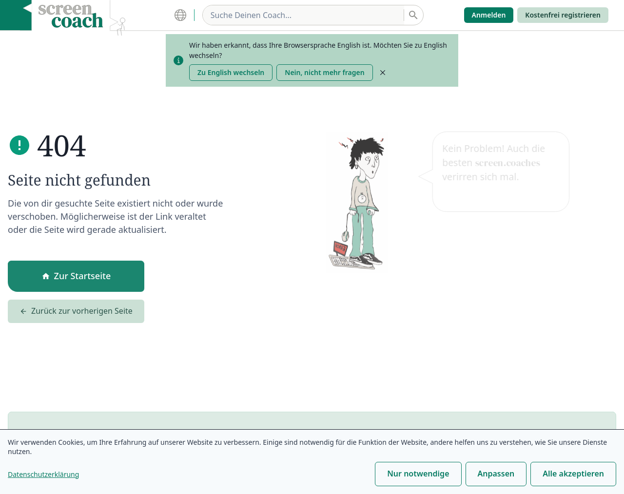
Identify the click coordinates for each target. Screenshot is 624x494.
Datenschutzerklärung (43, 474)
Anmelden (489, 14)
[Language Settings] (185, 15)
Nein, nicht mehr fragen (324, 72)
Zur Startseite (76, 277)
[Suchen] (413, 15)
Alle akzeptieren (573, 473)
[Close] (383, 72)
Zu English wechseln (230, 72)
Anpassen (496, 473)
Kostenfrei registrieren (563, 14)
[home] (78, 15)
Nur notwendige (418, 473)
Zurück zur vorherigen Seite (76, 312)
